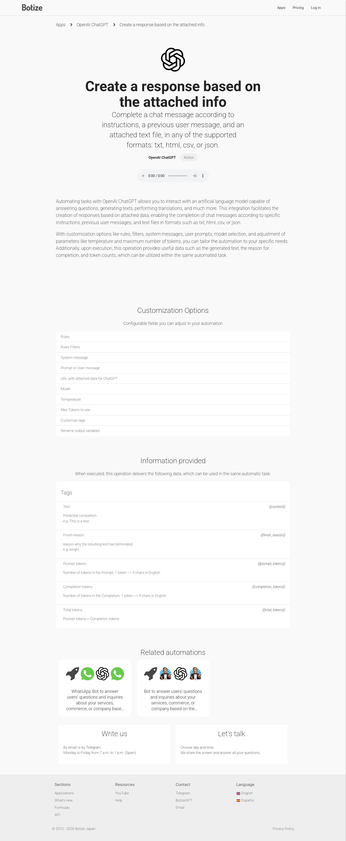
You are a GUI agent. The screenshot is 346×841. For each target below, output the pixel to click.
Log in (316, 8)
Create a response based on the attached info (162, 24)
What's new (64, 800)
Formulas (62, 807)
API (57, 815)
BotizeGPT (184, 800)
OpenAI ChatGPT (92, 24)
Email (180, 807)
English (244, 793)
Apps (281, 8)
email (72, 747)
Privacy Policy (283, 829)
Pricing (298, 8)
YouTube (122, 793)
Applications (64, 793)
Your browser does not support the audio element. (173, 175)
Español (245, 800)
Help (118, 800)
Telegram (93, 747)
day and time (203, 747)
